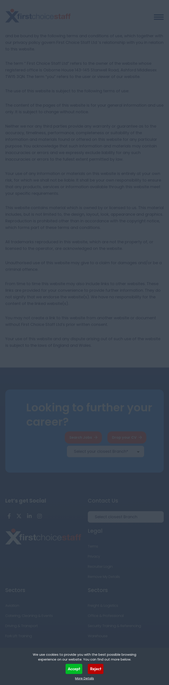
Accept (74, 668)
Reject (95, 668)
